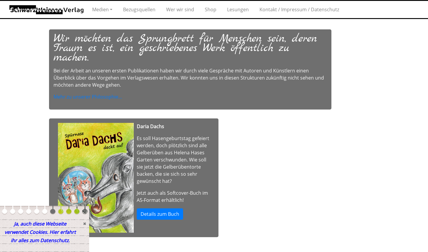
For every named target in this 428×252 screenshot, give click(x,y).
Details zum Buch (160, 214)
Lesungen (238, 9)
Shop (210, 9)
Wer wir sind (180, 9)
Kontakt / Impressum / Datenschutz (299, 9)
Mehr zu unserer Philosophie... (88, 96)
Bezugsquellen (139, 9)
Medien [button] (100, 9)
